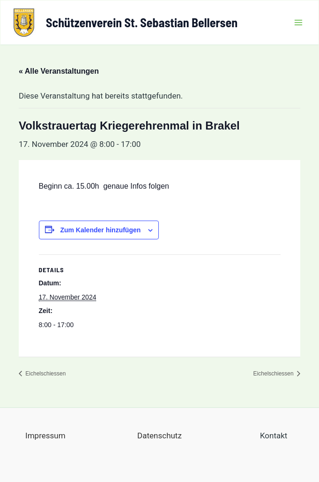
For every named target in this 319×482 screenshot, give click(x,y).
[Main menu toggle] (299, 22)
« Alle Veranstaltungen (59, 71)
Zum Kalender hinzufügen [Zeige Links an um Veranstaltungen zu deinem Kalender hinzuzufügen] (100, 230)
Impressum (45, 435)
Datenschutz (159, 435)
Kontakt (274, 435)
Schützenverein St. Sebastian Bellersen (141, 22)
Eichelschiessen (45, 373)
